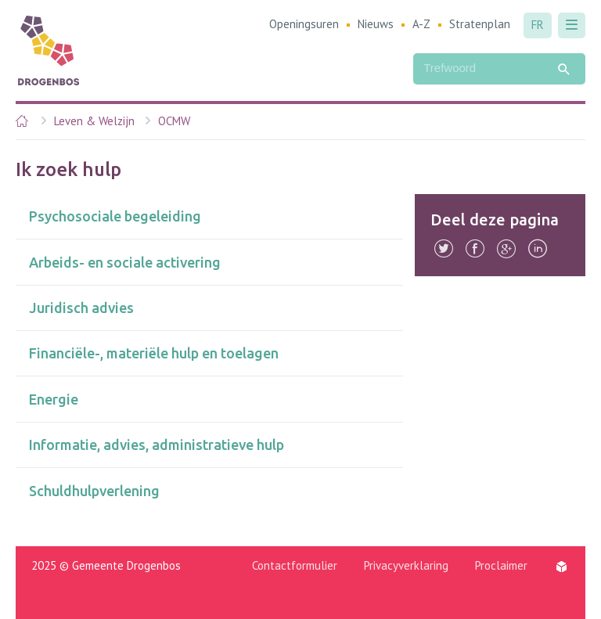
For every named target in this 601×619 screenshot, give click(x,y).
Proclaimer (501, 565)
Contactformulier (294, 565)
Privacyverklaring (406, 565)
